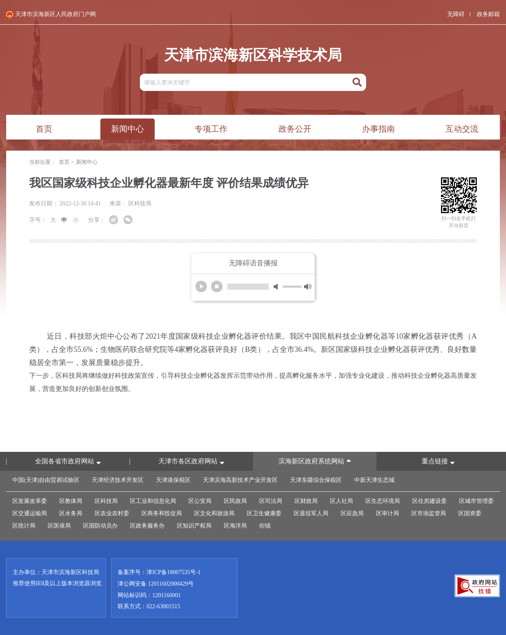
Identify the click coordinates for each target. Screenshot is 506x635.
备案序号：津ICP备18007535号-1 (159, 572)
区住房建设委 (429, 501)
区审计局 (387, 513)
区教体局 (70, 501)
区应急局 (352, 513)
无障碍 (455, 14)
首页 (64, 162)
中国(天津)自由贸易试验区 (45, 480)
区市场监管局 (428, 513)
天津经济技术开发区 (118, 480)
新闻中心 (86, 162)
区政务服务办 (147, 526)
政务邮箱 (488, 14)
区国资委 (469, 513)
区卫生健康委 (264, 513)
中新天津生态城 (374, 480)
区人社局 (341, 501)
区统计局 (23, 526)
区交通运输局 (29, 513)
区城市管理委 (476, 501)
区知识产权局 (194, 526)
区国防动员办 (100, 526)
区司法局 (270, 501)
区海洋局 (235, 526)
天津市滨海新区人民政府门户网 (51, 15)
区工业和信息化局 (153, 501)
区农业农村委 (112, 513)
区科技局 (106, 501)
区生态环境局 (382, 501)
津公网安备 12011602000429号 (156, 583)
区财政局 (306, 501)
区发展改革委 (29, 501)
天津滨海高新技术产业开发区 (240, 480)
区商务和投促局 (162, 513)
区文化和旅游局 (214, 513)
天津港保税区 (173, 480)
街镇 (265, 526)
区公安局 (199, 501)
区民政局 (235, 501)
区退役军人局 (311, 513)
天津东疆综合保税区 (316, 480)
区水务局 (70, 513)
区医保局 (59, 526)
